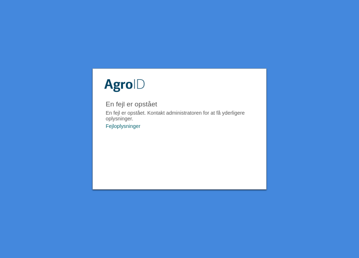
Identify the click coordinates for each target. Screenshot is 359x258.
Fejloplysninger (123, 126)
